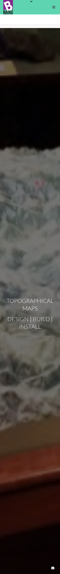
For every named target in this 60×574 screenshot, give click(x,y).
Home (18, 22)
